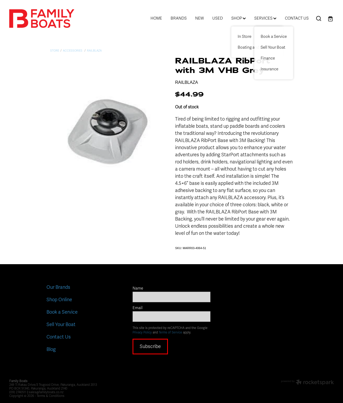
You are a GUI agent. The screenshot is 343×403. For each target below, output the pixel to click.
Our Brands (58, 287)
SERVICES (265, 18)
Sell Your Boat (61, 324)
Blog (51, 349)
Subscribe (150, 346)
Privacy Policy (142, 332)
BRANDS (179, 18)
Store (54, 50)
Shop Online (59, 300)
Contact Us (58, 337)
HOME (156, 18)
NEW (199, 18)
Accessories (73, 50)
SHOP (238, 18)
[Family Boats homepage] (41, 18)
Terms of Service (170, 332)
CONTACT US (297, 18)
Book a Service (62, 312)
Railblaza (94, 50)
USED (217, 18)
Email (138, 308)
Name (138, 288)
